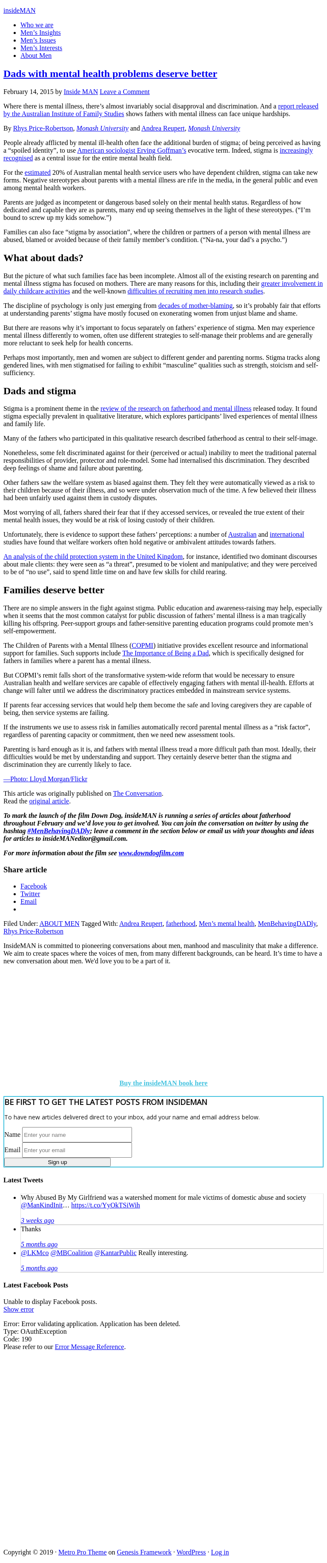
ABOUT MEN (59, 923)
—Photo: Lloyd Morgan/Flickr (45, 779)
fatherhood (180, 923)
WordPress (191, 1552)
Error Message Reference (89, 1346)
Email (12, 1149)
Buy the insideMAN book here (164, 1083)
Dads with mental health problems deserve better (110, 73)
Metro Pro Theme (82, 1552)
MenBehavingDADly (287, 923)
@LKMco (35, 1252)
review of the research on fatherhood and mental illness (176, 408)
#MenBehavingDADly (58, 830)
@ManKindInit (42, 1205)
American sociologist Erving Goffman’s (131, 150)
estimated (38, 172)
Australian (242, 534)
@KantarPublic (116, 1252)
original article (49, 801)
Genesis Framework (144, 1552)
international (287, 534)
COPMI (142, 645)
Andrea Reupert (163, 128)
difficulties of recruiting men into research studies (195, 291)
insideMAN (19, 10)
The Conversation (137, 793)
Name (12, 1134)
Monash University (103, 128)
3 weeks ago (37, 1220)
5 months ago (39, 1244)
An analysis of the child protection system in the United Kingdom (93, 556)
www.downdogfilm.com (151, 853)
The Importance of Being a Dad (165, 653)
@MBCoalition (71, 1252)
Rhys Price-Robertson (43, 128)
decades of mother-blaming (195, 305)
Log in (220, 1552)
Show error (18, 1309)
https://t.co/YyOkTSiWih (105, 1205)
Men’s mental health (227, 923)
